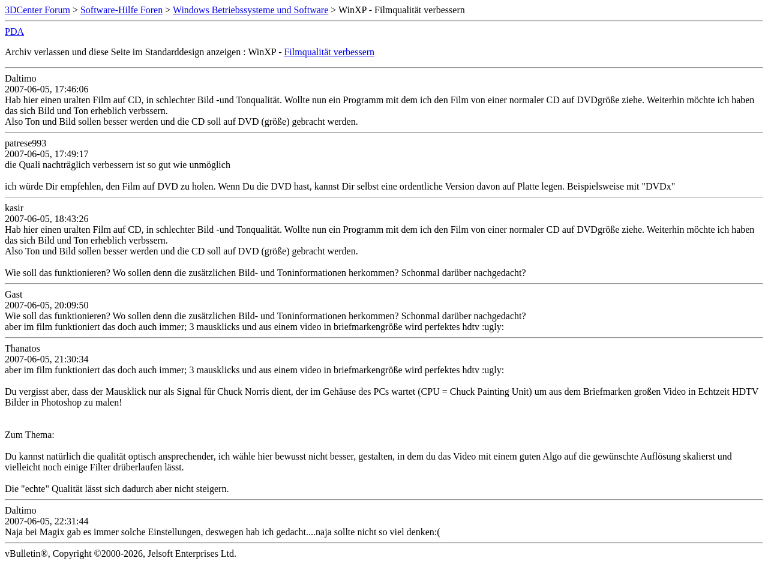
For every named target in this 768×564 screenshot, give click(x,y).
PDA (14, 31)
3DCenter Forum (37, 10)
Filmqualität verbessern (329, 52)
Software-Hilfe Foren (121, 10)
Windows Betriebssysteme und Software (250, 10)
